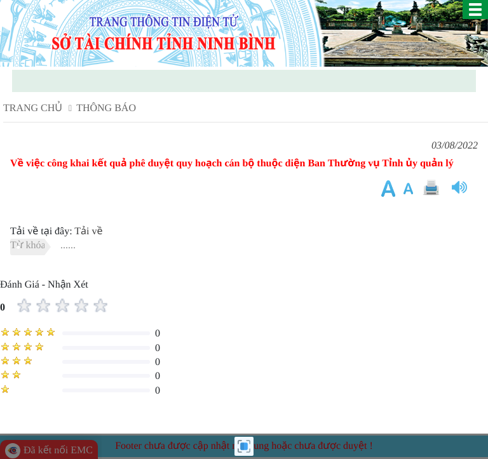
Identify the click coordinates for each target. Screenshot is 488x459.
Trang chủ (32, 108)
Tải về (88, 231)
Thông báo (106, 108)
